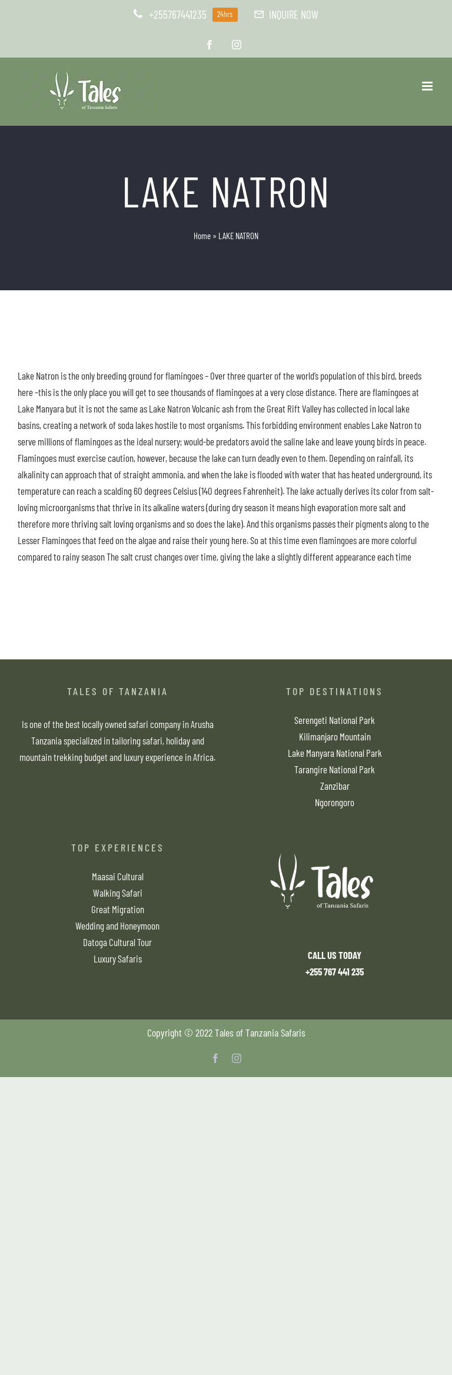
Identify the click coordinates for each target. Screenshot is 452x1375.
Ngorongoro (334, 802)
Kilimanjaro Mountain (335, 736)
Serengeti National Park (334, 720)
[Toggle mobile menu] (428, 86)
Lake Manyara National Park (335, 753)
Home (202, 235)
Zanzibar (335, 786)
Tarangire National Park (334, 769)
